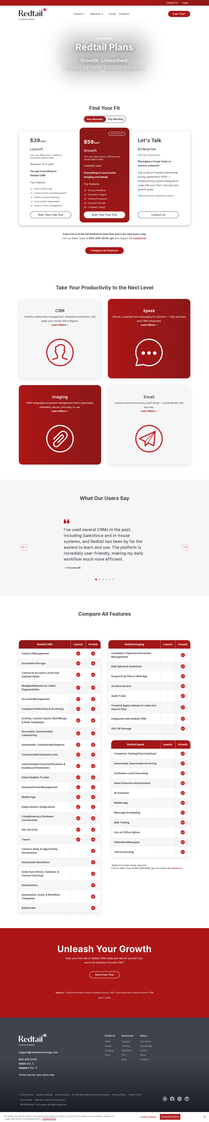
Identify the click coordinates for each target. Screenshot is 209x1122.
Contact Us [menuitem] (172, 2)
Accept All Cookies (170, 1117)
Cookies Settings (44, 1094)
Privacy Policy (119, 1094)
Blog (124, 1059)
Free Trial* (179, 13)
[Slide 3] (103, 579)
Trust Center (26, 1100)
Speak (108, 1046)
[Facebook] (172, 1099)
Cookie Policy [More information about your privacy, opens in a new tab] (49, 1119)
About (143, 1035)
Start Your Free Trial (50, 214)
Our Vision (145, 1041)
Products (78, 14)
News (143, 1055)
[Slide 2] (99, 579)
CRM (107, 1041)
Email (108, 1055)
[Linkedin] (187, 1099)
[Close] (204, 1117)
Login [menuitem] (185, 2)
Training (126, 1046)
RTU (124, 1055)
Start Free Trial (104, 974)
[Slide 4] (106, 579)
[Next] (185, 547)
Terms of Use (134, 1094)
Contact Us (158, 214)
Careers (144, 1059)
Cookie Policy (26, 1094)
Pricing (112, 14)
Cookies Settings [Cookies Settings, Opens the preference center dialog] (148, 1117)
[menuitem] (80, 14)
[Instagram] (165, 1099)
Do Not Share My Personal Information (91, 1094)
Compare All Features (104, 250)
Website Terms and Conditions (50, 1100)
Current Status (62, 1094)
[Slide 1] (96, 579)
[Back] (24, 547)
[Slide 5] (109, 579)
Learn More (59, 324)
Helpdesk (127, 1050)
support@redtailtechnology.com (38, 1052)
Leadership (146, 1046)
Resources (96, 14)
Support (126, 1041)
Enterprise (124, 14)
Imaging (109, 1050)
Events (143, 1050)
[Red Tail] (33, 13)
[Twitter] (179, 1099)
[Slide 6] (113, 579)
